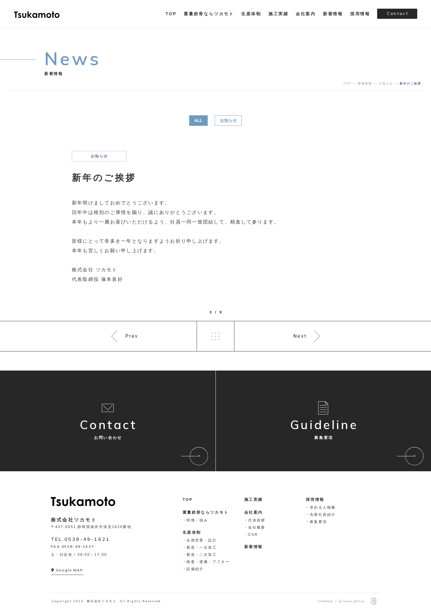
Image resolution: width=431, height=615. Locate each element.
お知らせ (228, 120)
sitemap (325, 601)
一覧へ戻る (215, 336)
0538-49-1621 (87, 539)
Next (300, 336)
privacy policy (352, 601)
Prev (132, 336)
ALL (198, 120)
